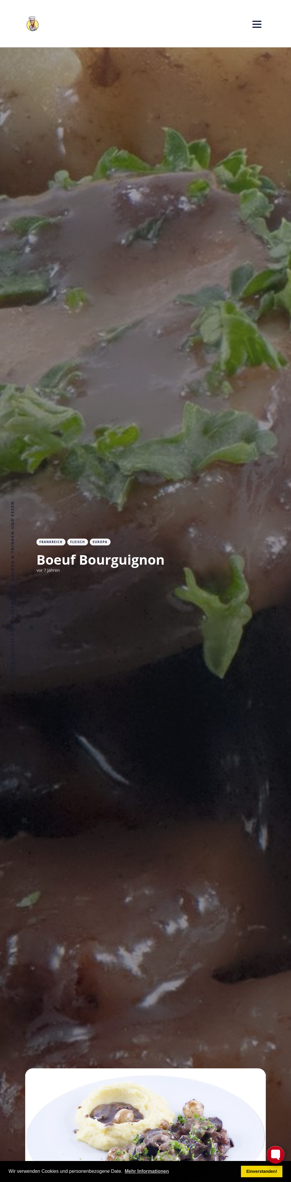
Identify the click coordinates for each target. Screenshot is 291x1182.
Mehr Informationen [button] (147, 1171)
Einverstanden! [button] (261, 1171)
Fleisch (77, 542)
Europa (100, 542)
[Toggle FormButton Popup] (275, 1155)
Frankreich (51, 542)
